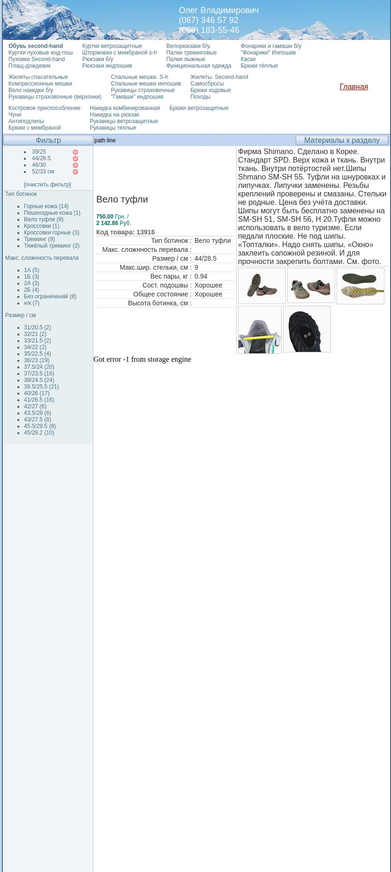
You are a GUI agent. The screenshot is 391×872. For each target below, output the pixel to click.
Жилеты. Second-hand (219, 77)
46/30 (39, 165)
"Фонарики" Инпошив (268, 52)
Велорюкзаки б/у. (188, 46)
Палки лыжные (185, 59)
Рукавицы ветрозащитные (124, 121)
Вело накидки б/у (30, 90)
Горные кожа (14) (46, 206)
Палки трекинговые (191, 52)
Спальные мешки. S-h (139, 77)
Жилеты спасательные (38, 77)
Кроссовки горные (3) (51, 232)
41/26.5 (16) (39, 400)
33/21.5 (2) (37, 340)
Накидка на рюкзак (114, 114)
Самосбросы (207, 83)
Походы (201, 96)
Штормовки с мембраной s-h (119, 52)
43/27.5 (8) (37, 419)
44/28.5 (41, 158)
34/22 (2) (35, 347)
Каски (248, 59)
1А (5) (31, 270)
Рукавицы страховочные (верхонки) (54, 96)
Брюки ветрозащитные (199, 108)
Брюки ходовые (211, 90)
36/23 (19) (37, 360)
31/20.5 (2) (37, 327)
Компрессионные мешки (40, 83)
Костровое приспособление (44, 108)
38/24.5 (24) (39, 380)
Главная (354, 87)
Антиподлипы (26, 121)
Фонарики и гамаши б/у (271, 46)
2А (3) (31, 283)
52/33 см (43, 171)
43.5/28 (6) (37, 413)
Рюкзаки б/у (97, 59)
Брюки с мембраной (34, 128)
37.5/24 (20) (39, 367)
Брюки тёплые (259, 65)
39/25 (39, 151)
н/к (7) (31, 303)
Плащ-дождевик (29, 65)
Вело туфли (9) (43, 219)
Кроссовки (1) (41, 226)
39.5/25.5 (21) (41, 386)
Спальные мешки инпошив (146, 83)
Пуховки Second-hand (36, 59)
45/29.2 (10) (39, 432)
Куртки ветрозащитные (112, 46)
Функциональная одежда (198, 65)
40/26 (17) (37, 393)
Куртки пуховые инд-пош (40, 52)
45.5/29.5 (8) (40, 426)
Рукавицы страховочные (143, 90)
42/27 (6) (35, 406)
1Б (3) (31, 276)
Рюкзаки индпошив (107, 65)
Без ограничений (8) (50, 296)
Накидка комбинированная (125, 108)
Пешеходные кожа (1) (52, 213)
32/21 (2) (35, 334)
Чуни (14, 114)
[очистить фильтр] (47, 184)
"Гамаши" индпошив (137, 96)
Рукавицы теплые (113, 128)
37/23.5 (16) (39, 373)
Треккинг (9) (39, 239)
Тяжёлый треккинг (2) (52, 245)
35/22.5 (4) (37, 353)
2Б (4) (31, 290)
